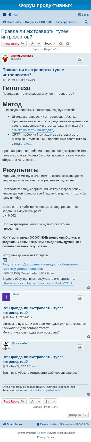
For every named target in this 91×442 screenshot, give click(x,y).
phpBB (33, 433)
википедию (45, 130)
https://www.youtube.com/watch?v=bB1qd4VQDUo (38, 283)
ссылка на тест (23, 130)
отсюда (26, 143)
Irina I (16, 294)
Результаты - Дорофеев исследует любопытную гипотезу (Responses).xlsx (40, 267)
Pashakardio (19, 343)
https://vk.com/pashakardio (45, 390)
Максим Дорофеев (22, 55)
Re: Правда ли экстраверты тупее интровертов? (33, 310)
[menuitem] (13, 15)
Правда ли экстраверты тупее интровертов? (35, 34)
